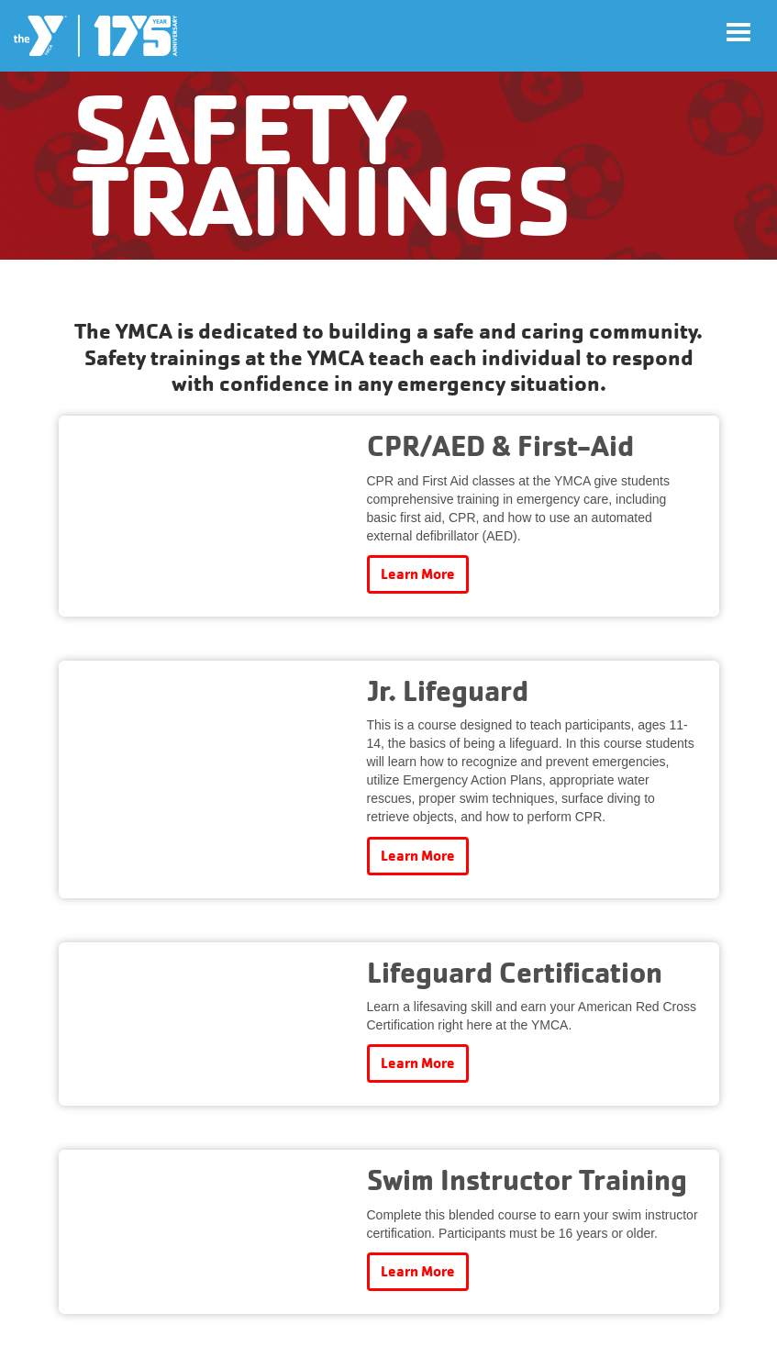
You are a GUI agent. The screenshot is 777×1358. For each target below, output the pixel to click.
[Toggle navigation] (738, 32)
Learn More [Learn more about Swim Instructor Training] (418, 1271)
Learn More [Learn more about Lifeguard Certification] (418, 1063)
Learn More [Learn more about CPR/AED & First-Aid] (418, 574)
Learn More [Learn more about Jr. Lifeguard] (418, 855)
